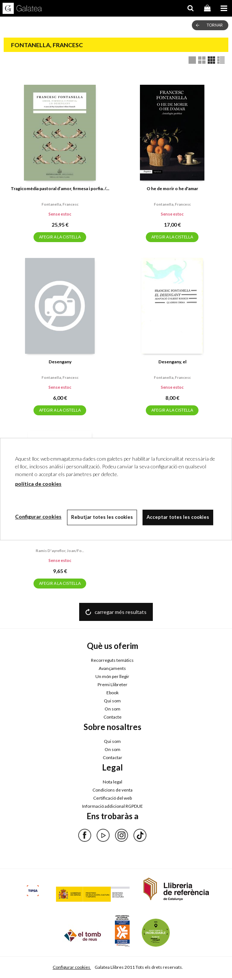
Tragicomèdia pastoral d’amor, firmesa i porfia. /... (60, 188)
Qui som (112, 700)
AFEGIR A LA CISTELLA (60, 236)
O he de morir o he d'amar (172, 188)
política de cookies (38, 484)
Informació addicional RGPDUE (112, 806)
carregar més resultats (121, 612)
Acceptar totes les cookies (178, 517)
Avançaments (112, 668)
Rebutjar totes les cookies (102, 517)
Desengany (60, 361)
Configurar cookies (72, 967)
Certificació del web (112, 798)
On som (112, 709)
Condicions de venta (112, 790)
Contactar (112, 757)
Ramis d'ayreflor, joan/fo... (60, 550)
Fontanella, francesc (60, 204)
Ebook (112, 692)
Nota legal (112, 782)
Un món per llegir (112, 676)
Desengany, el (172, 361)
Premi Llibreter (112, 684)
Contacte (112, 717)
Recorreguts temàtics (112, 660)
